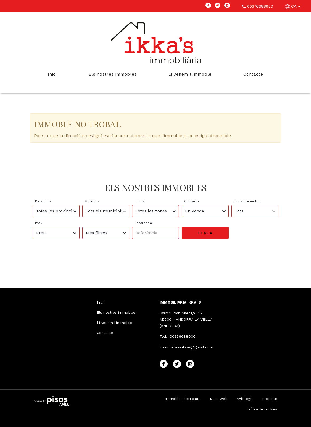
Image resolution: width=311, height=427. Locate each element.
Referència (143, 223)
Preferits (269, 399)
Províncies (43, 201)
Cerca (205, 232)
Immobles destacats (182, 399)
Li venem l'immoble (190, 74)
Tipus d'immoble (247, 201)
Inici (52, 74)
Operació (191, 201)
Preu (38, 223)
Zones (139, 201)
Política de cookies (261, 409)
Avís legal (245, 399)
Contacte (253, 74)
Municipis (92, 201)
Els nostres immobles (112, 74)
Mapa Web (218, 399)
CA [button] (293, 6)
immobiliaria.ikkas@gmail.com (186, 347)
